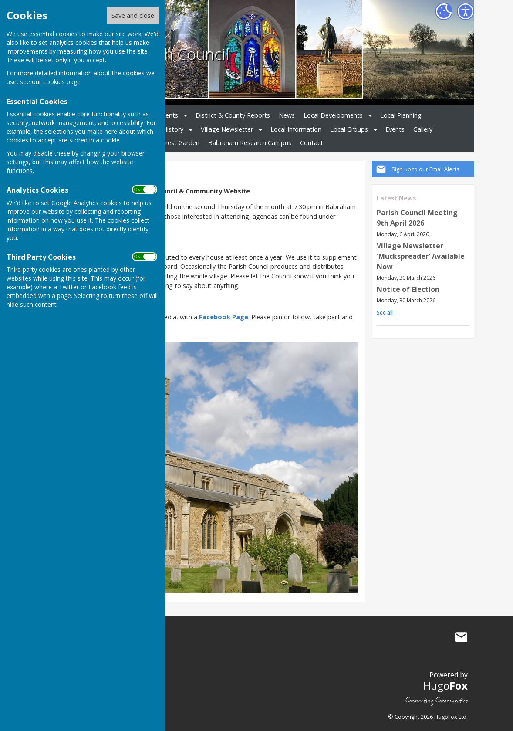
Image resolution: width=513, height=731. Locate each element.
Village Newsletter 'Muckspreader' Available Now (421, 256)
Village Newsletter (227, 129)
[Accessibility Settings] (465, 11)
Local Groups (349, 129)
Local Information (295, 129)
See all (385, 312)
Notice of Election (408, 289)
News (287, 115)
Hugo (445, 685)
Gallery (422, 129)
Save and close (132, 15)
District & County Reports (233, 115)
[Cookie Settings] (443, 11)
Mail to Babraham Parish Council (461, 636)
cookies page (62, 82)
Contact (311, 143)
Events (395, 129)
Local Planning (401, 115)
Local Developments (333, 115)
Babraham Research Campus (249, 143)
